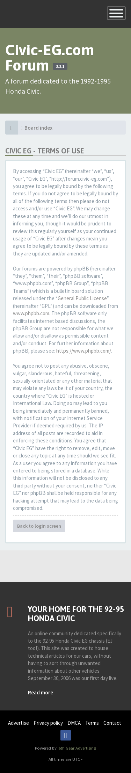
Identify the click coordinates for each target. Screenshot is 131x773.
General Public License (82, 298)
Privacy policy (48, 723)
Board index (38, 127)
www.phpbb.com (31, 313)
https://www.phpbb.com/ (83, 350)
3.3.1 (60, 66)
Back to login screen (39, 526)
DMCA (74, 723)
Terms (92, 723)
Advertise (18, 723)
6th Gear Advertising (77, 748)
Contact (112, 723)
